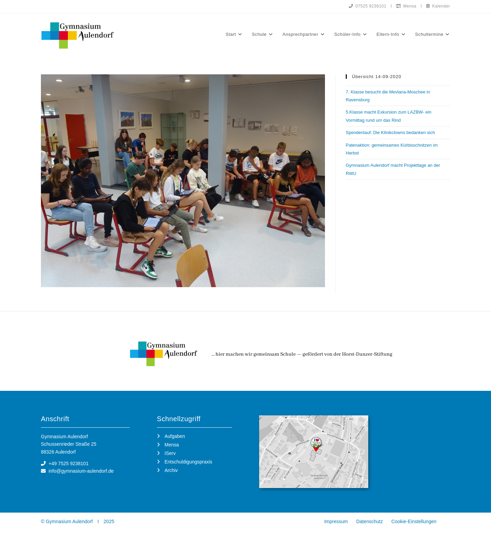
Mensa (406, 6)
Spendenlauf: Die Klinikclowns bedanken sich (390, 132)
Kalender (438, 6)
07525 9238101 (366, 6)
